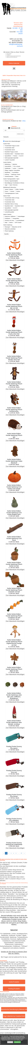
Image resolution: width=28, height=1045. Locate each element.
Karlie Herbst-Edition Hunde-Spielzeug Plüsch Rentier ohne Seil (14, 358)
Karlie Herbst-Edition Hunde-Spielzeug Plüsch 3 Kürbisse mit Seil (14, 615)
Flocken (14, 155)
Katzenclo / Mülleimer (9, 216)
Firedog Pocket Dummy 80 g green (14, 747)
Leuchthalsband (19, 220)
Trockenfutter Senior (9, 149)
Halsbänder (7, 168)
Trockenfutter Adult (8, 147)
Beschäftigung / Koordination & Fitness (13, 183)
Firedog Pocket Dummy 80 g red (14, 771)
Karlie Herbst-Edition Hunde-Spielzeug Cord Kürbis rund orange (14, 486)
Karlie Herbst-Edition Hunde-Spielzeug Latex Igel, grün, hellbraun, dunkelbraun (14, 695)
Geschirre (20, 168)
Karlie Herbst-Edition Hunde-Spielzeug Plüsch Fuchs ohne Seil (14, 332)
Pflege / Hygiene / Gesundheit (11, 170)
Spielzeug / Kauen (15, 174)
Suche (6, 234)
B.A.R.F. (21, 155)
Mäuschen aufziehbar (9, 229)
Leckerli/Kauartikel (8, 212)
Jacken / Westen (8, 189)
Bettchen (14, 164)
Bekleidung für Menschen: (9, 187)
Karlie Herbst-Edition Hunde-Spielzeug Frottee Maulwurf (14, 461)
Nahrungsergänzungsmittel (10, 157)
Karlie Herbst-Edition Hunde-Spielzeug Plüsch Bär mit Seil (14, 306)
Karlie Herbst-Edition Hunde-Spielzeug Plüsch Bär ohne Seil (14, 383)
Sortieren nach (20, 133)
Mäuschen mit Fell (16, 227)
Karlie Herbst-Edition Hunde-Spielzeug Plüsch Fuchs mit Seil (14, 254)
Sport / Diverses (13, 185)
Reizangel (6, 227)
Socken (17, 191)
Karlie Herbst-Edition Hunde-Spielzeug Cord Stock (14, 538)
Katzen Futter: (6, 195)
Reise (16, 176)
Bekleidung (6, 164)
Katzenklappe (20, 216)
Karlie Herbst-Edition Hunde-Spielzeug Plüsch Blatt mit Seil (14, 669)
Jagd (5, 185)
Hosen (5, 191)
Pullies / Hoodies (19, 189)
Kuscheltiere (15, 172)
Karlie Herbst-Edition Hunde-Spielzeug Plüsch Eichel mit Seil (14, 564)
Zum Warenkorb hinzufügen (15, 260)
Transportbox (15, 218)
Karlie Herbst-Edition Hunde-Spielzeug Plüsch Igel (14, 435)
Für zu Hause (16, 166)
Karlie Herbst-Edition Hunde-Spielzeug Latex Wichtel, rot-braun (14, 722)
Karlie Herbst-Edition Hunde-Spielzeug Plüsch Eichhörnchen (14, 409)
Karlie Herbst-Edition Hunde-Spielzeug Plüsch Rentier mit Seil (14, 280)
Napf (5, 222)
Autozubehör (7, 166)
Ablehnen (10, 1042)
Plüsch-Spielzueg (8, 231)
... (18, 853)
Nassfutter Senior (19, 153)
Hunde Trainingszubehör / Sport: (11, 178)
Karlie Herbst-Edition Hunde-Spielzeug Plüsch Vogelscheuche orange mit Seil (14, 642)
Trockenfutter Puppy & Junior (11, 145)
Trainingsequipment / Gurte (10, 193)
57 (21, 853)
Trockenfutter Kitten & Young (11, 197)
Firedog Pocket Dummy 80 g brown (14, 795)
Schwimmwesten (8, 176)
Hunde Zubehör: (7, 162)
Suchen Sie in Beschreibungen (11, 141)
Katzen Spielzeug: (7, 224)
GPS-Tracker (17, 222)
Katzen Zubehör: (7, 214)
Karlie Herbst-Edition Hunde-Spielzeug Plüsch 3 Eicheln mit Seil (14, 590)
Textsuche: (6, 136)
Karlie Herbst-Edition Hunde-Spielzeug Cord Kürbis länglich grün (14, 512)
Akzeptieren (17, 1042)
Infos (24, 121)
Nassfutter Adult (8, 153)
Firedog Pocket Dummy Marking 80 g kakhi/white (14, 843)
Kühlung (6, 174)
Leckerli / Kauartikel (9, 159)
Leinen (13, 168)
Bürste (10, 222)
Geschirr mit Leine (8, 220)
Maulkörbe (6, 172)
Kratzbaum (6, 218)
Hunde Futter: (6, 143)
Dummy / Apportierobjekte (10, 180)
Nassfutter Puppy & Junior (10, 151)
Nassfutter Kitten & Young (10, 204)
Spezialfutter (7, 155)
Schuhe (11, 191)
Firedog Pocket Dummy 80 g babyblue (14, 819)
